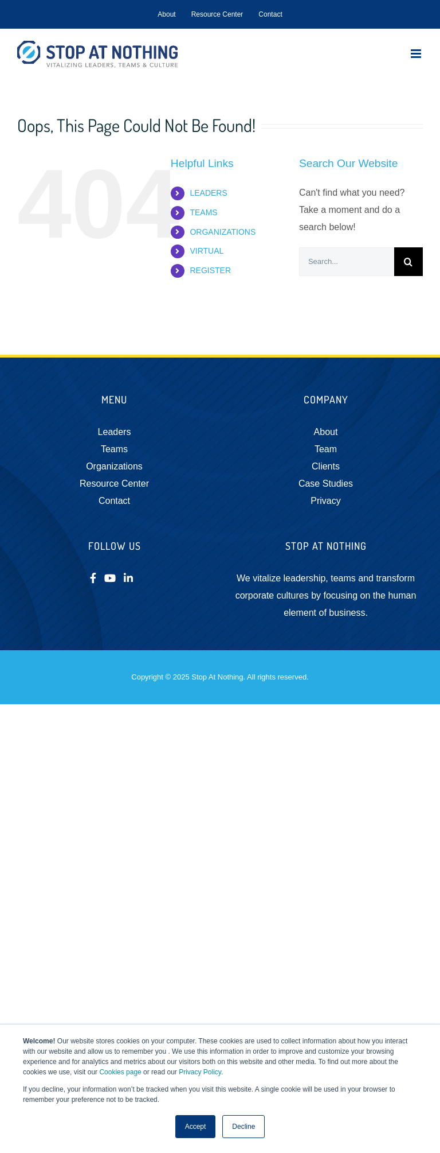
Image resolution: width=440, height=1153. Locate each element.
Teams (114, 449)
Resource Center (114, 483)
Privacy (325, 501)
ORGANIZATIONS (223, 231)
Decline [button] (243, 1127)
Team (326, 449)
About (326, 432)
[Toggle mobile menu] (417, 54)
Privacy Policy (200, 1072)
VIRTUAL (206, 250)
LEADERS (208, 192)
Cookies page (120, 1072)
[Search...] (346, 261)
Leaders (114, 432)
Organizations (114, 466)
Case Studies (325, 483)
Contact (114, 501)
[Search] (408, 261)
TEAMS (203, 212)
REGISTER (210, 270)
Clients (326, 466)
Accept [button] (195, 1127)
